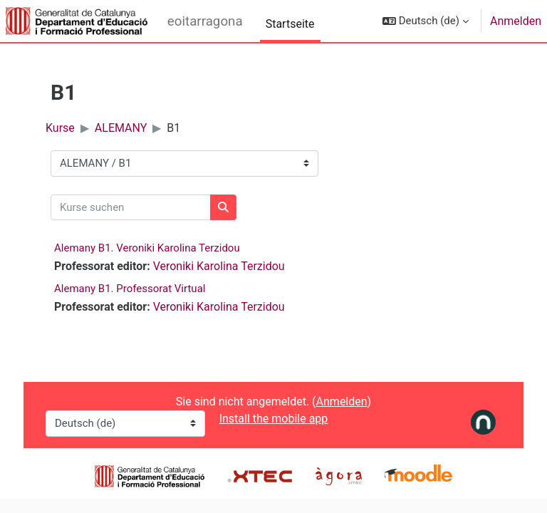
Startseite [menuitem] (290, 24)
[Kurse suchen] (131, 208)
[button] (425, 21)
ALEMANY (121, 128)
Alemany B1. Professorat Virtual (129, 288)
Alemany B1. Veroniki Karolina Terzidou (147, 248)
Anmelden (515, 21)
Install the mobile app (273, 418)
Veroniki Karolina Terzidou (219, 266)
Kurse (60, 128)
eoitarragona (205, 21)
